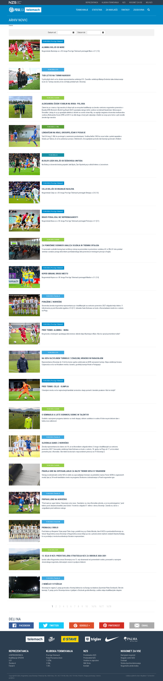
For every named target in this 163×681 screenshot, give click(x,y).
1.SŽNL (49, 660)
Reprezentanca (92, 2)
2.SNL (48, 663)
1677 (101, 606)
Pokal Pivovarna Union (54, 658)
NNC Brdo (87, 663)
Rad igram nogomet (128, 655)
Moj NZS (149, 2)
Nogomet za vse (135, 2)
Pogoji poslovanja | (90, 676)
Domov (11, 25)
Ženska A (12, 663)
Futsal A (12, 666)
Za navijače (112, 9)
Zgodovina (138, 9)
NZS (123, 2)
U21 (10, 660)
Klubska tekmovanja (110, 2)
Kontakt (86, 666)
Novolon (151, 676)
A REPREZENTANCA (16, 655)
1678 (108, 606)
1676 (93, 606)
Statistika (97, 9)
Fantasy (125, 9)
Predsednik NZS (89, 658)
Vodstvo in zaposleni (91, 660)
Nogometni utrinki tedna (129, 666)
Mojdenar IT (144, 676)
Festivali (124, 660)
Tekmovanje (82, 9)
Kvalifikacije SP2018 (16, 658)
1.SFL (48, 666)
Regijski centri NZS (128, 658)
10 (86, 606)
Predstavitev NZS (89, 655)
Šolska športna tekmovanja (131, 663)
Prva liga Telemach (53, 655)
